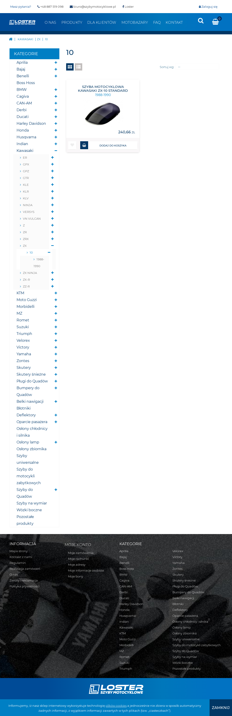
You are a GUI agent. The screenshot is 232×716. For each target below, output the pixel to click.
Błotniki (24, 408)
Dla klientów (101, 22)
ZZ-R (26, 286)
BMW (22, 89)
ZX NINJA (30, 273)
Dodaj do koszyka (103, 145)
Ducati (23, 117)
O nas (50, 22)
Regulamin (18, 563)
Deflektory (26, 415)
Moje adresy (76, 564)
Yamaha (24, 354)
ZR (25, 232)
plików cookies (116, 705)
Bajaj (21, 69)
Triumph (24, 334)
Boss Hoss (26, 83)
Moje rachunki (78, 559)
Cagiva (23, 96)
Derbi (22, 110)
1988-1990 (39, 262)
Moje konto (78, 544)
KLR (26, 191)
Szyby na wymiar (32, 503)
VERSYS (28, 212)
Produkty (71, 22)
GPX (26, 164)
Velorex (23, 340)
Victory (23, 347)
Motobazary (134, 22)
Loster (128, 6)
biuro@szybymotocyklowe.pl (93, 6)
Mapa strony (19, 551)
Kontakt (174, 22)
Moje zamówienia (81, 553)
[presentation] (201, 20)
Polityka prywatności (24, 586)
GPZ (26, 171)
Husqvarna (26, 137)
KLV (26, 198)
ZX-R (26, 279)
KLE (26, 184)
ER (25, 157)
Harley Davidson (31, 123)
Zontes (23, 361)
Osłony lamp (28, 442)
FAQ (157, 22)
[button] (72, 145)
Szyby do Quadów (25, 493)
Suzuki (23, 327)
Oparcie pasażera (32, 422)
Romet (23, 320)
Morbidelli (25, 306)
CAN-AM (24, 103)
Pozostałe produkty (25, 520)
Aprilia (22, 62)
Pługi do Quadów (32, 381)
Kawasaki (25, 150)
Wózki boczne (29, 510)
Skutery (24, 367)
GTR (26, 178)
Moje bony (75, 576)
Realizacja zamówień (25, 568)
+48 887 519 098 (50, 6)
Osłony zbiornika (31, 449)
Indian (22, 144)
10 (31, 252)
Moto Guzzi (27, 300)
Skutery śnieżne (31, 374)
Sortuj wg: (167, 67)
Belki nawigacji (30, 401)
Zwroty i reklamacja (24, 580)
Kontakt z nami (21, 557)
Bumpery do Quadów (28, 391)
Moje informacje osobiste (86, 570)
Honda (23, 130)
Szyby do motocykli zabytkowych (29, 476)
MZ (19, 313)
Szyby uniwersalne (28, 459)
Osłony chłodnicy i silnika (32, 432)
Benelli (23, 76)
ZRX (26, 239)
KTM (20, 293)
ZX (25, 245)
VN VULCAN (32, 218)
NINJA (27, 205)
